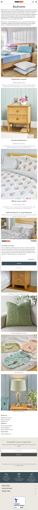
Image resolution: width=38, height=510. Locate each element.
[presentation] (19, 459)
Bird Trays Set (19, 372)
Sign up (18, 454)
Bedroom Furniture (19, 143)
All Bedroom (4, 421)
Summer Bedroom (6, 434)
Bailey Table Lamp (19, 411)
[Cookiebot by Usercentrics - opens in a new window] (30, 241)
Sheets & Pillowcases (19, 83)
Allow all (19, 263)
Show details (31, 259)
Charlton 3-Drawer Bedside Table (19, 294)
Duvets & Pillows (5, 427)
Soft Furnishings (5, 419)
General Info (19, 491)
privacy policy (20, 465)
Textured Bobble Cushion (19, 333)
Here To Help (19, 486)
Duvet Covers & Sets (19, 204)
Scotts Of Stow (19, 488)
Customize (19, 267)
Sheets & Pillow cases (7, 429)
